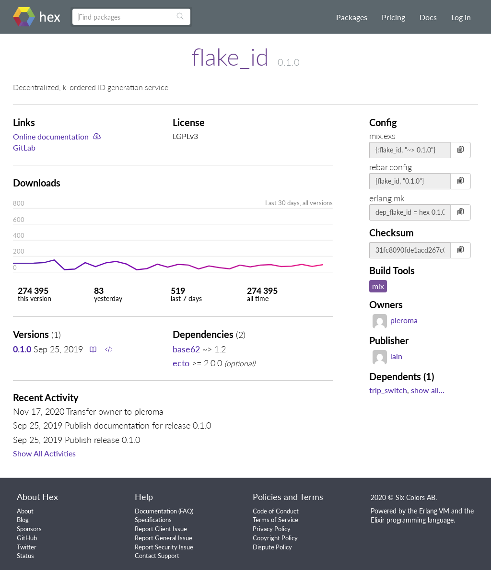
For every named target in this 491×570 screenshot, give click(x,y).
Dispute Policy (272, 547)
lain (387, 356)
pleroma (395, 320)
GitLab (24, 147)
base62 (186, 349)
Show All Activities (44, 453)
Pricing (393, 17)
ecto (181, 363)
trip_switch (388, 390)
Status (25, 555)
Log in (461, 17)
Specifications (153, 519)
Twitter (26, 547)
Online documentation (51, 136)
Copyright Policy (275, 538)
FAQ (186, 511)
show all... (427, 390)
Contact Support (157, 555)
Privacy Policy (272, 529)
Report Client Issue (161, 529)
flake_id (230, 56)
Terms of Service (275, 519)
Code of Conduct (276, 511)
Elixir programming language (412, 520)
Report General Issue (163, 538)
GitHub (27, 538)
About (25, 511)
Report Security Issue (164, 547)
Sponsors (29, 529)
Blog (23, 519)
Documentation (156, 511)
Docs (428, 17)
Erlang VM (434, 511)
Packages (351, 17)
